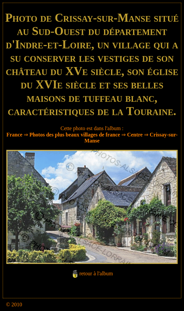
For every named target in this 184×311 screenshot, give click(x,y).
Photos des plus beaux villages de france (74, 134)
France (14, 134)
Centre (135, 134)
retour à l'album (96, 274)
